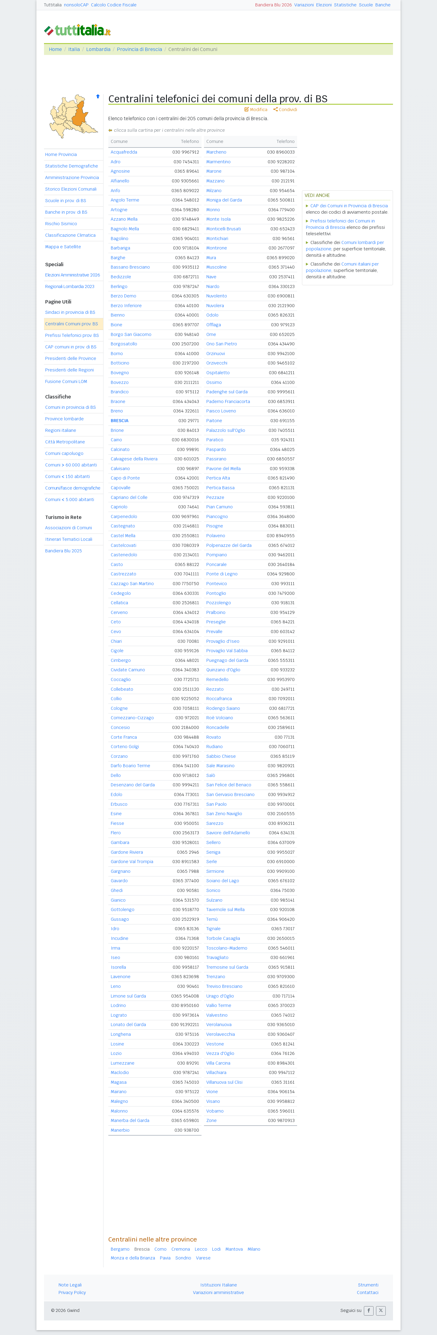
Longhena (121, 1034)
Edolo (116, 794)
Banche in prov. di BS (66, 212)
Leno (116, 986)
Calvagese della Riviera (134, 459)
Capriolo (119, 507)
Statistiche (345, 5)
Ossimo (214, 382)
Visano (213, 1101)
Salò (210, 775)
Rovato (213, 737)
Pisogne (214, 526)
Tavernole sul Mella (225, 909)
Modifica (256, 109)
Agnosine (120, 171)
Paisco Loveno (221, 411)
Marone (214, 171)
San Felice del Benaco (228, 785)
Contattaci (367, 1292)
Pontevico (216, 583)
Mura (211, 257)
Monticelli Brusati (223, 229)
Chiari (116, 641)
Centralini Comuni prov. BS (71, 324)
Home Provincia (61, 154)
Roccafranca (219, 698)
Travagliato (217, 957)
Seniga (213, 852)
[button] (369, 1311)
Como (160, 1249)
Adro (115, 161)
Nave (211, 277)
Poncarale (216, 564)
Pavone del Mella (223, 468)
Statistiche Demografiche (71, 166)
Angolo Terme (125, 200)
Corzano (119, 756)
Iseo (115, 957)
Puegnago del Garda (227, 660)
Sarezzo (214, 823)
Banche (383, 5)
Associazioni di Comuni (68, 527)
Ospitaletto (218, 372)
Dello (116, 775)
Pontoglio (216, 593)
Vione (212, 1091)
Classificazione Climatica (70, 235)
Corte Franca (124, 737)
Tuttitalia (53, 5)
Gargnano (120, 871)
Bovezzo (120, 382)
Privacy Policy (72, 1292)
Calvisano (120, 468)
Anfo (115, 190)
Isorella (118, 967)
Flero (116, 832)
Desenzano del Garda (133, 785)
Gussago (120, 919)
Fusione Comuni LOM (66, 381)
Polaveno (215, 535)
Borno (117, 353)
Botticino (120, 363)
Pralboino (215, 612)
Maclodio (120, 1072)
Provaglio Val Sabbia (227, 650)
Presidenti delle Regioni (69, 370)
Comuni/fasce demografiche (72, 488)
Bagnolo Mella (125, 229)
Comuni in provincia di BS (70, 407)
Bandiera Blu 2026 (273, 5)
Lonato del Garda (128, 1024)
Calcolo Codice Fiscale (114, 5)
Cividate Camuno (128, 670)
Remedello (217, 679)
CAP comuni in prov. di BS (71, 347)
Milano (254, 1249)
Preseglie (216, 622)
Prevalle (214, 631)
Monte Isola (218, 219)
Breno (117, 411)
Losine (117, 1044)
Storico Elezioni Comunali (71, 189)
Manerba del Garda (130, 1120)
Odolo (212, 315)
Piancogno (217, 516)
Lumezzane (122, 1063)
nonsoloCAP (76, 5)
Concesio (120, 727)
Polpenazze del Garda (229, 545)
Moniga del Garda (224, 200)
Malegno (119, 1101)
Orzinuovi (215, 353)
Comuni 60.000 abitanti (71, 465)
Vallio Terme (218, 1005)
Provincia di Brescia (139, 49)
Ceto (116, 622)
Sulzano (214, 900)
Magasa (119, 1082)
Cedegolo (121, 593)
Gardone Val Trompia (132, 861)
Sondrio (183, 1258)
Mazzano (215, 181)
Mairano (119, 1091)
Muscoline (216, 267)
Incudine (119, 938)
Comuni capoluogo (64, 453)
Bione (116, 324)
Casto (117, 564)
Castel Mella (123, 535)
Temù (212, 919)
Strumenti (368, 1285)
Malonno (119, 1111)
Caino (116, 439)
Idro (115, 928)
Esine (116, 813)
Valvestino (217, 1015)
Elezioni (324, 5)
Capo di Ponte (125, 478)
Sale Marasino (220, 765)
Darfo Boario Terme (130, 765)
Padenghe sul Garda (227, 392)
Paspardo (216, 449)
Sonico (213, 890)
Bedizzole (121, 277)
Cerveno (119, 612)
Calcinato (120, 449)
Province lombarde (64, 419)
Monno (213, 209)
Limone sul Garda (128, 996)
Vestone (215, 1044)
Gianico (118, 900)
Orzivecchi (216, 363)
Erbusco (119, 804)
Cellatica (119, 602)
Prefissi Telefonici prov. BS (72, 335)
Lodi (216, 1249)
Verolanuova (219, 1024)
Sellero (213, 842)
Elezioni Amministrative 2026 (72, 275)
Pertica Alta (218, 478)
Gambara (120, 842)
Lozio (116, 1053)
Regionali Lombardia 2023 (69, 286)
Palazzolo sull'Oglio (225, 430)
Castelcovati (123, 545)
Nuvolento (216, 296)
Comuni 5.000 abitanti (69, 499)
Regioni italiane (60, 430)
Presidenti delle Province (70, 358)
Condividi (285, 109)
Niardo (212, 286)
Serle (211, 861)
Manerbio (120, 1130)
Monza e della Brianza (133, 1258)
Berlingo (119, 286)
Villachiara (216, 1072)
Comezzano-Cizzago (132, 717)
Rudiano (214, 746)
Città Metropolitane (65, 442)
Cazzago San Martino (132, 583)
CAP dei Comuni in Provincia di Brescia (349, 205)
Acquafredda (124, 152)
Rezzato (215, 689)
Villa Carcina (218, 1063)
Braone (118, 401)
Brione (117, 430)
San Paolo (216, 804)
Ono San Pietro (221, 344)
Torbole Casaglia (223, 938)
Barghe (118, 257)
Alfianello (120, 181)
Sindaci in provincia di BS (70, 312)
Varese (203, 1258)
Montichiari (217, 238)
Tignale (213, 928)
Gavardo (119, 880)
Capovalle (120, 487)
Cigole (117, 650)
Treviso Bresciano (224, 986)
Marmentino (218, 161)
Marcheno (216, 152)
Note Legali (70, 1285)
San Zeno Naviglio (224, 813)
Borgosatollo (124, 344)
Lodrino (118, 1005)
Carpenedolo (124, 516)
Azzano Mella (124, 219)
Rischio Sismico (61, 223)
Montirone (216, 248)
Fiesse (117, 823)
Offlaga (213, 324)
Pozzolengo (218, 602)
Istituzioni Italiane (218, 1285)
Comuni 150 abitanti (67, 476)
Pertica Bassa (220, 487)
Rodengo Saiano (223, 708)
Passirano (216, 459)
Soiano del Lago (222, 880)
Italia (74, 49)
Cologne (119, 708)
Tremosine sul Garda (227, 967)
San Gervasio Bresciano (230, 794)
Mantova (234, 1249)
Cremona (180, 1249)
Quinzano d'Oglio (223, 670)
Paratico (214, 439)
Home (55, 49)
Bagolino (119, 238)
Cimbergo (121, 660)
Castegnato (123, 526)
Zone (211, 1120)
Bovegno (120, 372)
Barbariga (120, 248)
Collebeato (122, 689)
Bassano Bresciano (130, 267)
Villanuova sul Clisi (224, 1082)
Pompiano (216, 554)
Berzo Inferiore (126, 305)
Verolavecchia (220, 1034)
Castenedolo (124, 554)
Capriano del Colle (129, 497)
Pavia (165, 1258)
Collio (116, 698)
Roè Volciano (219, 717)
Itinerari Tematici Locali (68, 539)
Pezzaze (215, 497)
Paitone (214, 420)
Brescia (142, 1249)
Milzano (214, 190)
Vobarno (215, 1111)
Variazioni (304, 5)
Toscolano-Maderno (226, 948)
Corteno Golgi (125, 746)
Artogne (119, 209)
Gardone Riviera (127, 852)
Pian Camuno (219, 507)
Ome (211, 334)
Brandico (120, 392)
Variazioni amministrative (218, 1292)
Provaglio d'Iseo (222, 641)
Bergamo (120, 1249)
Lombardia (98, 49)
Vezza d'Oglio (220, 1053)
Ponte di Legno (222, 574)
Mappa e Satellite (63, 246)
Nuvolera (215, 305)
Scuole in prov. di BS (65, 200)
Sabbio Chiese (221, 756)
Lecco (201, 1249)
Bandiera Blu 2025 (63, 551)
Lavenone (120, 976)
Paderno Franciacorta (228, 401)
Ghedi (117, 890)
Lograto (119, 1015)
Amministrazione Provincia (72, 177)
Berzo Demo (123, 296)
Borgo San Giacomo (131, 334)
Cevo (116, 631)
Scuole (366, 5)
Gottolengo (122, 909)
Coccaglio (121, 679)
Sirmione (215, 871)
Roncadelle (217, 727)
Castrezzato (123, 574)
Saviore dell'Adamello (228, 832)
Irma (115, 948)
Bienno (118, 315)
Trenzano (215, 976)
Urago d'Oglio (220, 996)
